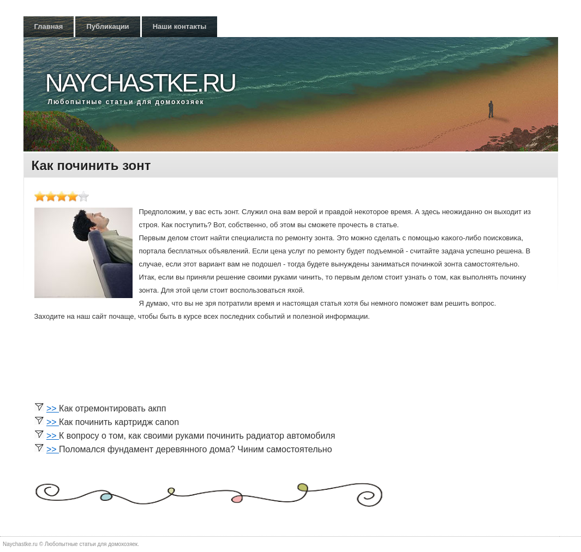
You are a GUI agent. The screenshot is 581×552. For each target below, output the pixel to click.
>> (52, 408)
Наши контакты (180, 26)
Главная (48, 26)
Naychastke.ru (140, 83)
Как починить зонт (91, 165)
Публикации (107, 26)
